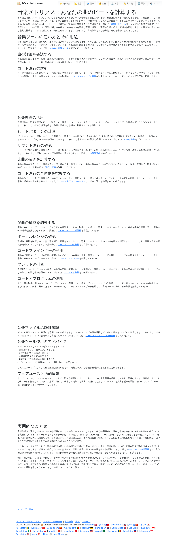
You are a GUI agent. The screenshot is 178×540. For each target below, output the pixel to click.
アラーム (86, 521)
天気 (77, 521)
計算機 (102, 524)
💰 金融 (102, 3)
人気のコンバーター (52, 521)
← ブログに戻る (25, 509)
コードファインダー (69, 258)
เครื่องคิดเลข (117, 524)
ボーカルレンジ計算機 (68, 244)
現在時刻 (69, 521)
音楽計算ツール (118, 24)
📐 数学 (78, 3)
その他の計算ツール (59, 48)
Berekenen (100, 527)
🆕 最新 (141, 3)
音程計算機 (50, 167)
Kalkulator (36, 527)
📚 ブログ (155, 3)
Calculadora (53, 527)
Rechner (86, 527)
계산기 (143, 524)
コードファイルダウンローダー (100, 335)
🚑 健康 (90, 3)
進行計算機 (95, 153)
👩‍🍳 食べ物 (128, 3)
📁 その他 (65, 3)
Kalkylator (21, 527)
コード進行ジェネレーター (73, 181)
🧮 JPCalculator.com (30, 3)
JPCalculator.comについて (28, 521)
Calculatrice (117, 527)
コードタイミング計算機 (84, 76)
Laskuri (132, 527)
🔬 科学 (115, 3)
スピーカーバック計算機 (69, 230)
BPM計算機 (129, 139)
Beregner (89, 524)
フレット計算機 (71, 272)
